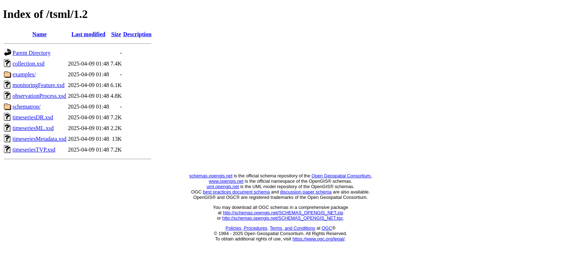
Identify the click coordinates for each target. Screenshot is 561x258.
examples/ (24, 74)
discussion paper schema (306, 192)
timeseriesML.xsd (33, 128)
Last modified (89, 34)
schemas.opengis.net (211, 175)
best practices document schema (236, 192)
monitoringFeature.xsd (38, 85)
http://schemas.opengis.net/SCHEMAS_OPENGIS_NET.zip (283, 212)
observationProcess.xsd (39, 96)
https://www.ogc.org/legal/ (318, 239)
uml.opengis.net (223, 186)
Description (137, 34)
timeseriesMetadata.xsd (40, 139)
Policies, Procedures (246, 228)
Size (116, 34)
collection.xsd (28, 64)
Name (39, 34)
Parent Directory (31, 53)
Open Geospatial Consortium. (342, 175)
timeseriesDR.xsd (33, 117)
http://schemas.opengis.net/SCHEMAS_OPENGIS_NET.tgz (282, 218)
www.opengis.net (226, 181)
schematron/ (26, 107)
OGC (327, 228)
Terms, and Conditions (292, 228)
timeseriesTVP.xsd (34, 150)
